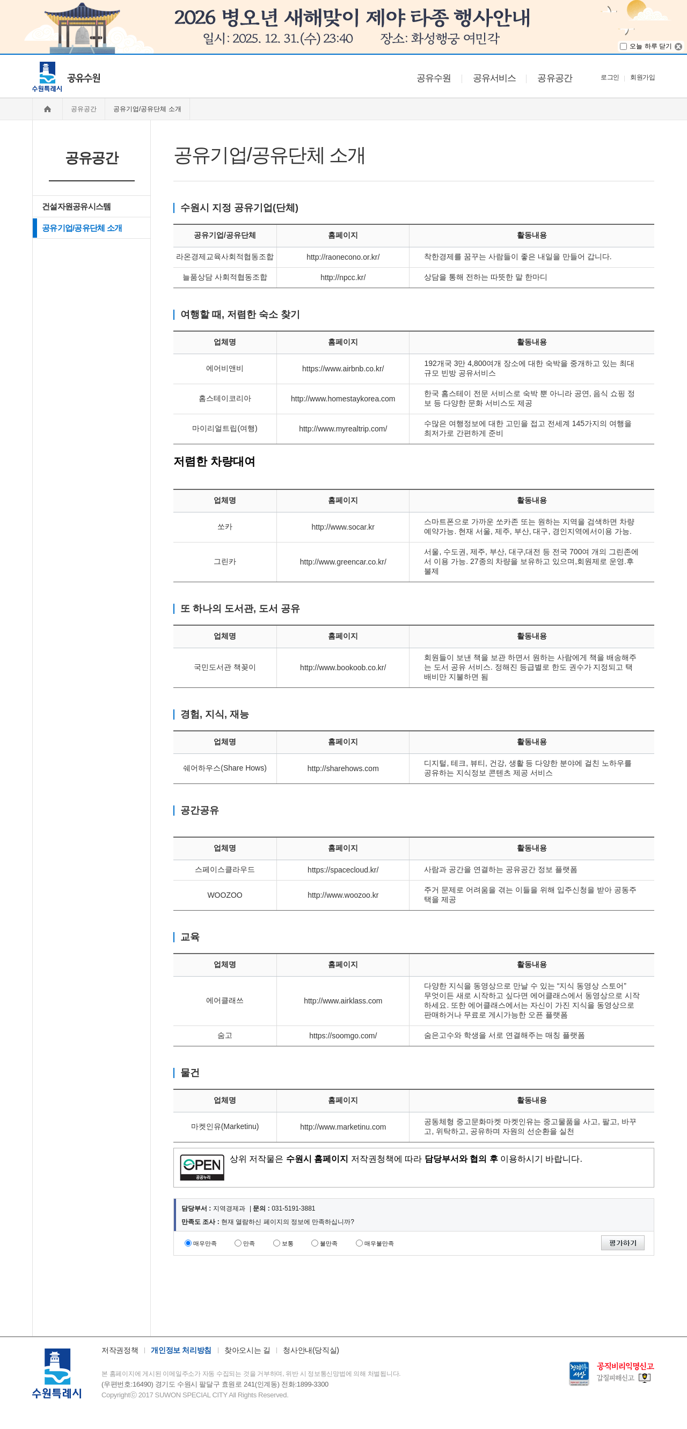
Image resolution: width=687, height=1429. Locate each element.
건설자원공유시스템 (76, 206)
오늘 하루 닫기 (651, 46)
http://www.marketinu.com (343, 1127)
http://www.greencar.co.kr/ (343, 562)
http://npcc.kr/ (343, 277)
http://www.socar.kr (343, 527)
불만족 (329, 1243)
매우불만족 (379, 1243)
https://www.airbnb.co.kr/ (343, 368)
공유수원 (433, 78)
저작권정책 (119, 1350)
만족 (249, 1243)
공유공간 (554, 78)
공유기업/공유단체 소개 (82, 227)
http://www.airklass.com (343, 1000)
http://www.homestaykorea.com (343, 398)
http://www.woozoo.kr (343, 895)
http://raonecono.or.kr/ (342, 257)
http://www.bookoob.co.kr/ (343, 667)
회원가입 (642, 77)
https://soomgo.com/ (343, 1035)
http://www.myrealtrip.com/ (343, 428)
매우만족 (205, 1243)
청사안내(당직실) (311, 1350)
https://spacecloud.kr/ (343, 870)
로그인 (610, 77)
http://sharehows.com (343, 768)
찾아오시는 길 (247, 1350)
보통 (288, 1243)
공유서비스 (494, 78)
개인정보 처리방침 (181, 1350)
